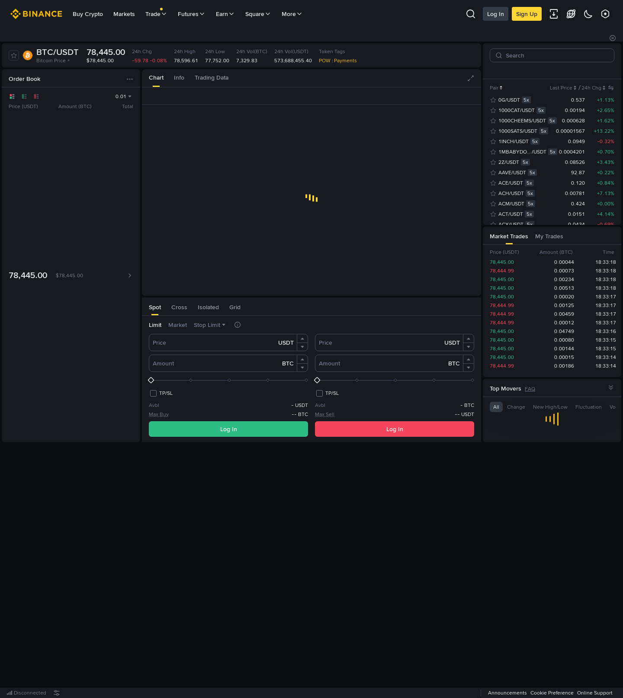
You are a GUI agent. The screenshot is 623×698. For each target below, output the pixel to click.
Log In (482, 14)
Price (159, 342)
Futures (192, 14)
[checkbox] (161, 393)
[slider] (228, 380)
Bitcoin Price (53, 60)
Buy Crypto (88, 14)
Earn (225, 14)
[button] (302, 339)
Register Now (313, 570)
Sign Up (513, 14)
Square (258, 14)
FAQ (530, 388)
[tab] (156, 78)
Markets (124, 14)
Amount (163, 363)
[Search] (555, 55)
